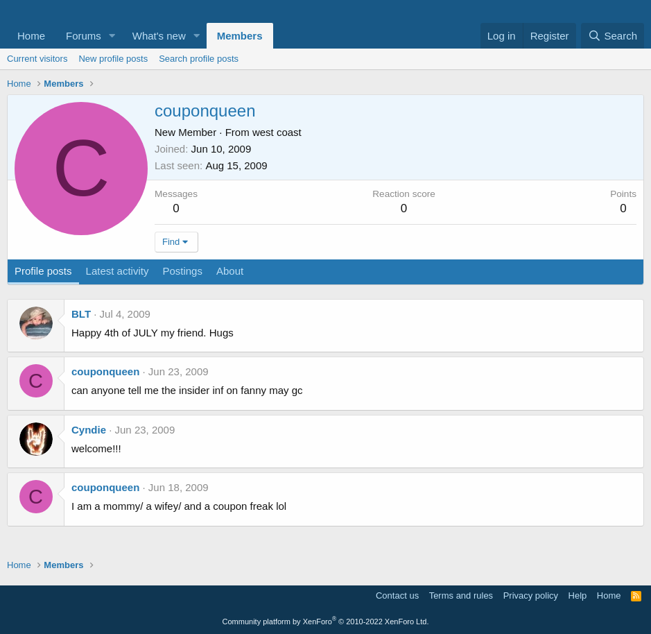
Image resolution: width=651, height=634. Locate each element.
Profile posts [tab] (43, 271)
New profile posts (113, 58)
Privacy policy (530, 595)
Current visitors (37, 58)
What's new (159, 36)
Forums (83, 36)
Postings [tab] (182, 271)
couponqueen (105, 371)
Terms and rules (461, 595)
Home (31, 36)
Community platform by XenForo (326, 621)
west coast (277, 132)
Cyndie (88, 430)
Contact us (397, 595)
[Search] (612, 36)
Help (577, 595)
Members (240, 36)
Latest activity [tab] (117, 271)
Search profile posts (198, 58)
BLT (81, 314)
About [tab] (229, 271)
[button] (112, 36)
